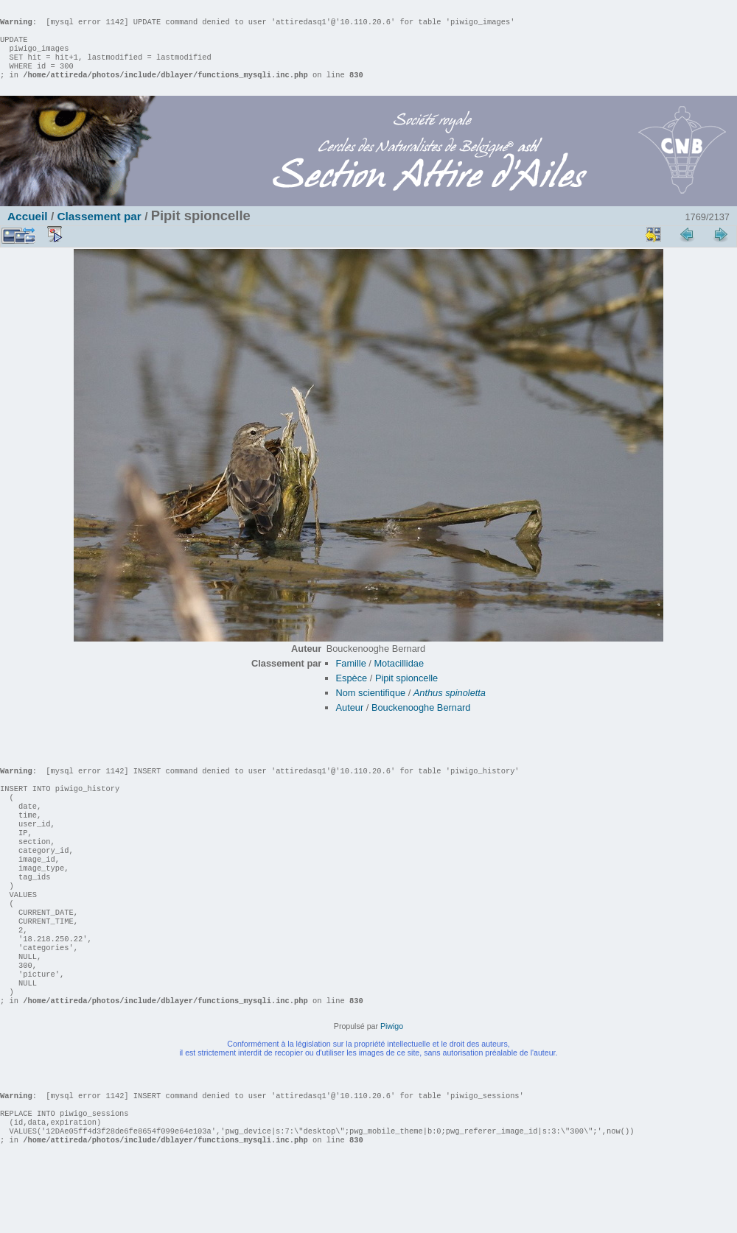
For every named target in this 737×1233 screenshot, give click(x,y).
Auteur (350, 722)
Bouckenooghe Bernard (420, 722)
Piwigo (391, 1085)
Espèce (352, 692)
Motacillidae (399, 678)
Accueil (27, 231)
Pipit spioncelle (406, 692)
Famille (351, 678)
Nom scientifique (371, 707)
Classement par (99, 231)
